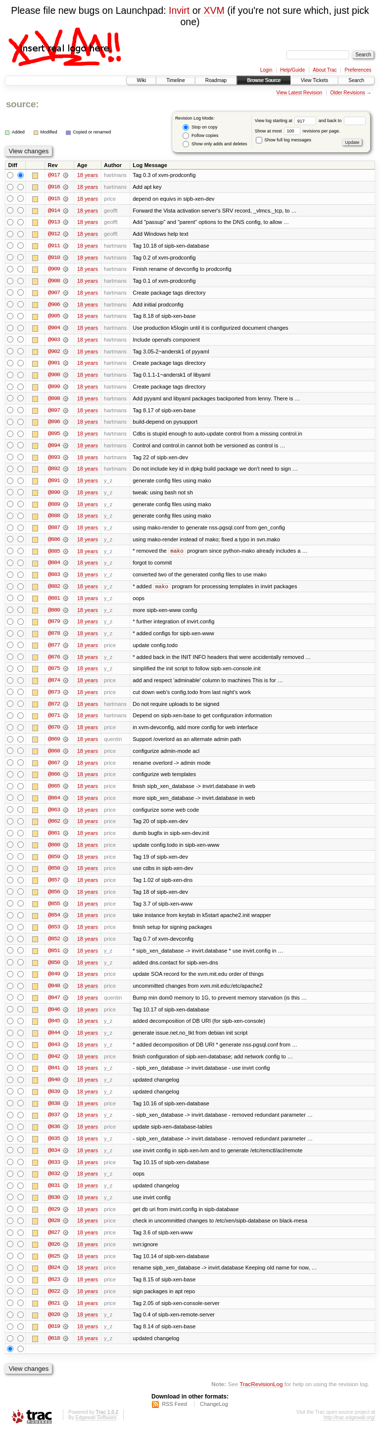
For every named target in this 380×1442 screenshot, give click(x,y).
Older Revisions (347, 92)
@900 (54, 377)
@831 (54, 1195)
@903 (54, 341)
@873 (54, 697)
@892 (54, 472)
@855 (54, 911)
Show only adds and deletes (215, 144)
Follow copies (200, 135)
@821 (54, 1314)
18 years (87, 175)
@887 (54, 531)
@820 (54, 1326)
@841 (54, 1077)
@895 (54, 436)
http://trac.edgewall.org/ (349, 1429)
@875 (54, 673)
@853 (54, 934)
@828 (54, 1231)
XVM (213, 10)
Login (266, 70)
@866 (54, 780)
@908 (54, 282)
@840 (54, 1088)
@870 (54, 733)
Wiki (141, 80)
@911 (54, 246)
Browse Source (264, 80)
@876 (54, 661)
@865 (54, 792)
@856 (54, 899)
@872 (54, 709)
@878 (54, 638)
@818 (54, 1350)
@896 (54, 424)
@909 (54, 270)
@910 (54, 258)
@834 (54, 1160)
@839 (54, 1100)
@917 (54, 175)
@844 (54, 1041)
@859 (54, 863)
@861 (54, 839)
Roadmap (216, 80)
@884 (54, 566)
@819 (54, 1338)
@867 (54, 768)
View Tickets (314, 80)
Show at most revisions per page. (297, 131)
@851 (54, 958)
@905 (54, 317)
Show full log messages (283, 139)
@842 (54, 1065)
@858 (54, 875)
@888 (54, 519)
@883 (54, 578)
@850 (54, 970)
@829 (54, 1219)
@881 (54, 602)
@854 (54, 922)
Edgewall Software (95, 1429)
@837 (54, 1124)
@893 (54, 460)
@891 (54, 483)
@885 (54, 555)
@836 (54, 1136)
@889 (54, 507)
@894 (54, 448)
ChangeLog (214, 1415)
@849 (54, 982)
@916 (54, 187)
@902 (54, 353)
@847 (54, 1005)
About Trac (324, 70)
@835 (54, 1148)
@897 (54, 412)
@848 (54, 994)
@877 (54, 650)
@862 (54, 827)
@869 (54, 744)
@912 (54, 234)
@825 (54, 1266)
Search (356, 80)
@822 (54, 1302)
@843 (54, 1053)
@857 (54, 887)
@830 (54, 1207)
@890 (54, 495)
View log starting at (287, 120)
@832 (54, 1183)
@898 (54, 400)
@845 (54, 1029)
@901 (54, 365)
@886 (54, 543)
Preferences (358, 70)
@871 (54, 721)
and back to (342, 120)
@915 (54, 199)
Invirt (179, 10)
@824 (54, 1278)
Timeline (175, 80)
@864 (54, 804)
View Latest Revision (299, 92)
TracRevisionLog (261, 1395)
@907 (54, 294)
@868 (54, 756)
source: (22, 104)
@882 (54, 590)
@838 (54, 1112)
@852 (54, 946)
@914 (54, 211)
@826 (54, 1255)
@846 (54, 1017)
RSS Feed (174, 1415)
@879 (54, 626)
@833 (54, 1172)
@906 (54, 305)
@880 (54, 614)
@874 (54, 685)
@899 (54, 389)
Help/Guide (292, 70)
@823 (54, 1290)
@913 (54, 222)
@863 (54, 816)
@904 (54, 329)
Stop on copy (200, 127)
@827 (54, 1243)
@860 (54, 851)
